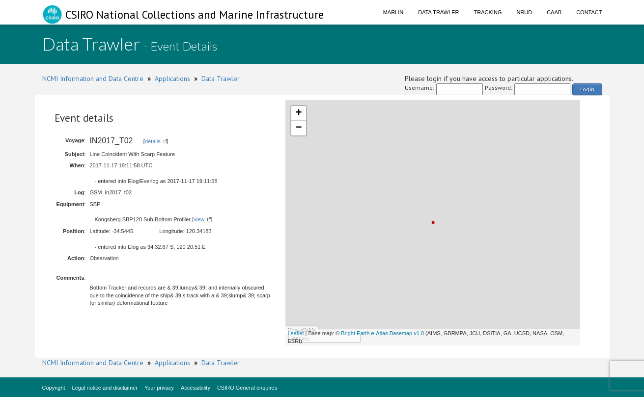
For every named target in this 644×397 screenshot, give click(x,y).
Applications (172, 78)
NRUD (524, 12)
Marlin (393, 12)
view (199, 219)
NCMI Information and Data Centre (92, 78)
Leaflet (296, 333)
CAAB (554, 12)
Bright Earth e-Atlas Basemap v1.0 (382, 333)
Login (587, 89)
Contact (589, 12)
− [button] (298, 128)
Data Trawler (438, 12)
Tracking (488, 12)
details (153, 141)
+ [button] (298, 113)
